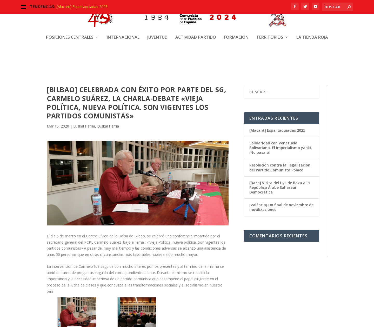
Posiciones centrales (70, 17)
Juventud (157, 17)
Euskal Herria (84, 125)
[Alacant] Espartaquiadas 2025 (82, 6)
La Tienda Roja (312, 17)
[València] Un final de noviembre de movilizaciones (281, 206)
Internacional (123, 17)
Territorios (269, 17)
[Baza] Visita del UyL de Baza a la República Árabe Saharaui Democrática (279, 187)
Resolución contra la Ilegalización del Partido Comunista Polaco (279, 167)
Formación (236, 17)
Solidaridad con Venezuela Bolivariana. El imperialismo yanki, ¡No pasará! (280, 147)
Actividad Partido (195, 17)
